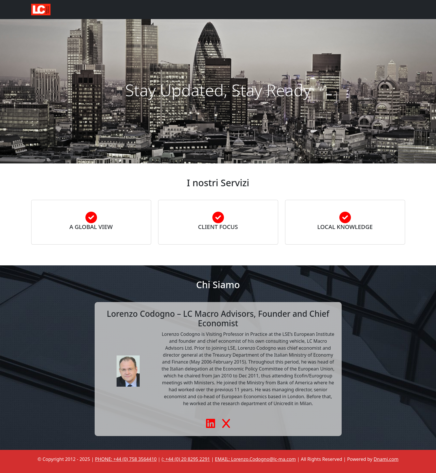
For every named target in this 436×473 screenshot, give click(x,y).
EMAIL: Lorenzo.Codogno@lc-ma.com (255, 459)
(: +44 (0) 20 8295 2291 (186, 459)
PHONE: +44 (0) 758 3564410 (126, 459)
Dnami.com (386, 459)
